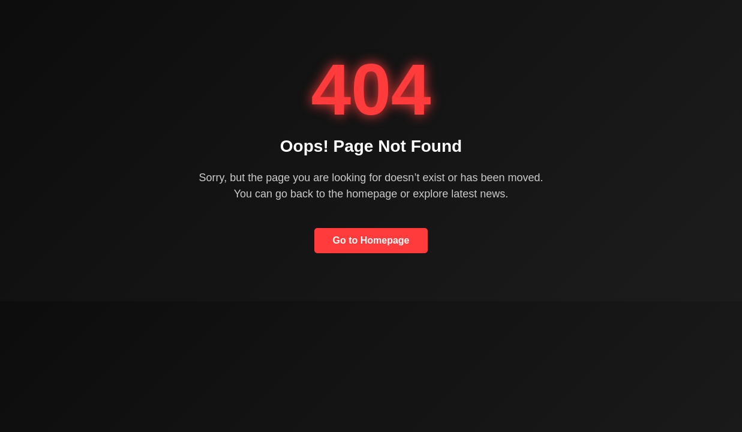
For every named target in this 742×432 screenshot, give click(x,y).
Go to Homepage (370, 240)
